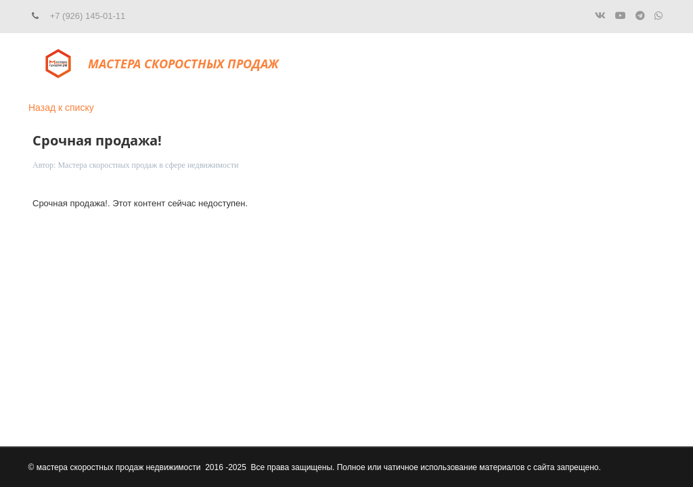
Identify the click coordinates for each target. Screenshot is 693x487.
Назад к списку (61, 107)
